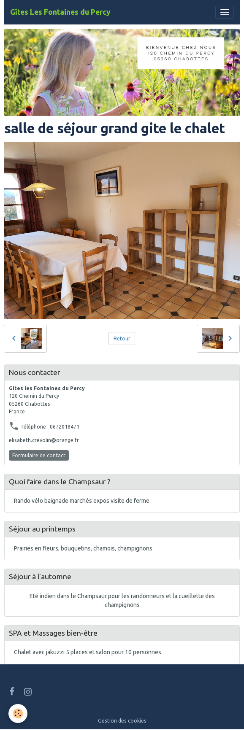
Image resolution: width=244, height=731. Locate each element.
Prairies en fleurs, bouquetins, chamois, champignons (83, 548)
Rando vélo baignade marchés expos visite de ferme (81, 500)
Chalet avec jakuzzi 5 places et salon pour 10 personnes (87, 652)
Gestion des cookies (122, 720)
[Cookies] (17, 713)
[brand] (60, 12)
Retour (122, 338)
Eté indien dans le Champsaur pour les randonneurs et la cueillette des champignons (122, 600)
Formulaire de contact (38, 455)
